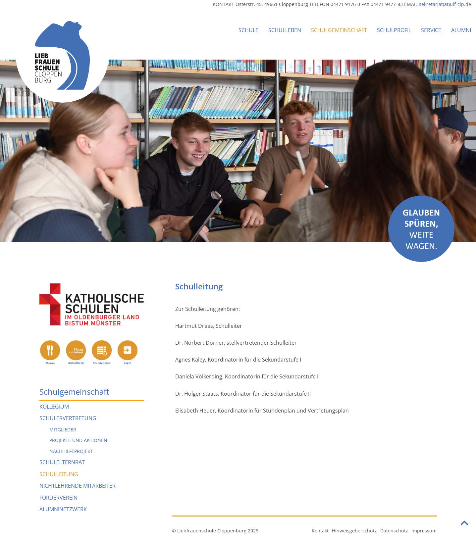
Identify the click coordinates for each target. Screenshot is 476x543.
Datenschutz (394, 530)
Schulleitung (58, 474)
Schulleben (284, 30)
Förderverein (58, 497)
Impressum (424, 530)
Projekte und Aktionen (78, 440)
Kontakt (320, 530)
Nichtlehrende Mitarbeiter (77, 485)
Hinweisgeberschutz (354, 530)
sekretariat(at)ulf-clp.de (445, 4)
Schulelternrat (62, 462)
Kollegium (54, 406)
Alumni (461, 30)
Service (431, 30)
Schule (248, 30)
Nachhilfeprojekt (71, 451)
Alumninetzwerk (63, 509)
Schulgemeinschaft (339, 30)
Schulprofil (394, 30)
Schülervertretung (67, 418)
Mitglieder (62, 429)
